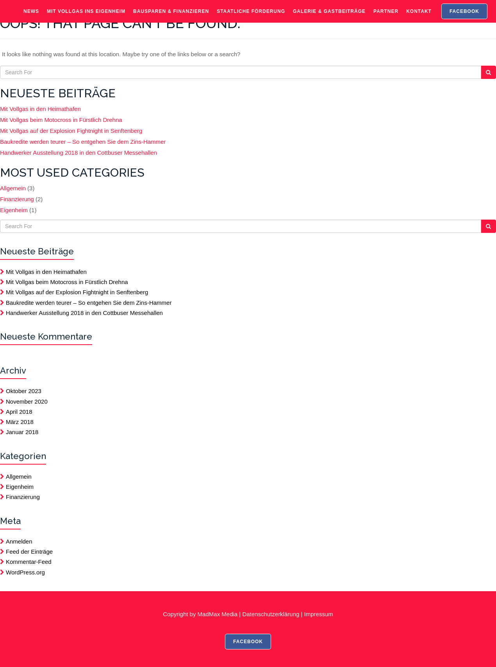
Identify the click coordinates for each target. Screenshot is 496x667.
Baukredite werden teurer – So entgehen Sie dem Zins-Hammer (83, 141)
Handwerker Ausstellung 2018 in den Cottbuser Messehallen (78, 152)
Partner (385, 17)
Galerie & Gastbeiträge (329, 17)
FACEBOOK (464, 17)
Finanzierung (17, 199)
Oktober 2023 (23, 391)
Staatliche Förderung (251, 17)
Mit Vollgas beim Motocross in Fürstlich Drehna (61, 119)
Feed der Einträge (29, 551)
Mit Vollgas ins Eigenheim (86, 17)
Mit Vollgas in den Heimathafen (40, 109)
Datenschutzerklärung (270, 614)
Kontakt (419, 17)
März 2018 (20, 421)
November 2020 (27, 401)
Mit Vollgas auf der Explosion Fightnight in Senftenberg (71, 130)
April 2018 (19, 411)
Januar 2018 (22, 432)
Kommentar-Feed (29, 561)
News (31, 17)
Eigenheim (14, 210)
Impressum (318, 614)
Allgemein (13, 188)
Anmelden (19, 541)
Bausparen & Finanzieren (171, 17)
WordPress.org (25, 572)
